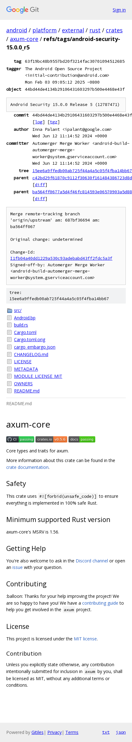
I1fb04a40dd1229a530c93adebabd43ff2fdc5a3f (61, 258)
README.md (27, 391)
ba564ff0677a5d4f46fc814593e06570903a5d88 (82, 192)
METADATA (26, 369)
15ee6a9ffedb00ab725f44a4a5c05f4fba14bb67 (82, 170)
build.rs (21, 325)
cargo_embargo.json (34, 347)
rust (95, 30)
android (16, 30)
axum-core (24, 39)
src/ (17, 310)
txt (106, 732)
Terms (71, 732)
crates (114, 30)
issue (17, 567)
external (73, 30)
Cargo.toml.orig (29, 339)
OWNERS (23, 384)
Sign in (119, 10)
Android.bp (24, 318)
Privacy (54, 732)
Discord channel (92, 561)
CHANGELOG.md (31, 354)
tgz (53, 122)
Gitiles (37, 732)
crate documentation (27, 467)
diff (40, 184)
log (38, 122)
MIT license (85, 639)
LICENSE (22, 361)
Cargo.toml (25, 332)
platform (44, 30)
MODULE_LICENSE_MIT (38, 376)
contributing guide (100, 603)
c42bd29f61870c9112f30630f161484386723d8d (82, 178)
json (121, 732)
